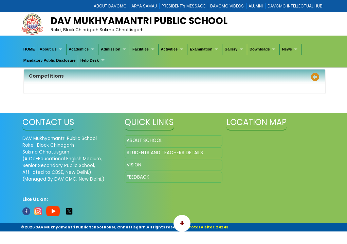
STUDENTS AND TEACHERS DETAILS (165, 152)
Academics (79, 49)
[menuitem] (29, 49)
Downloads (260, 49)
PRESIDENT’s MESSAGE (183, 6)
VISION (134, 165)
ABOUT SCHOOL (144, 140)
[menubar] (173, 55)
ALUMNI (256, 6)
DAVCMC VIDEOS (227, 6)
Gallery (230, 49)
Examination (201, 49)
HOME (29, 49)
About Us (48, 49)
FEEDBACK (138, 177)
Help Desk (89, 60)
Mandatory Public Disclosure (49, 60)
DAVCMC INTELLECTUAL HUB (295, 6)
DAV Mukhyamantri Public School (139, 20)
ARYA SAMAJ (144, 6)
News (287, 49)
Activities (169, 49)
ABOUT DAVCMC (110, 6)
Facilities (140, 49)
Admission (110, 49)
